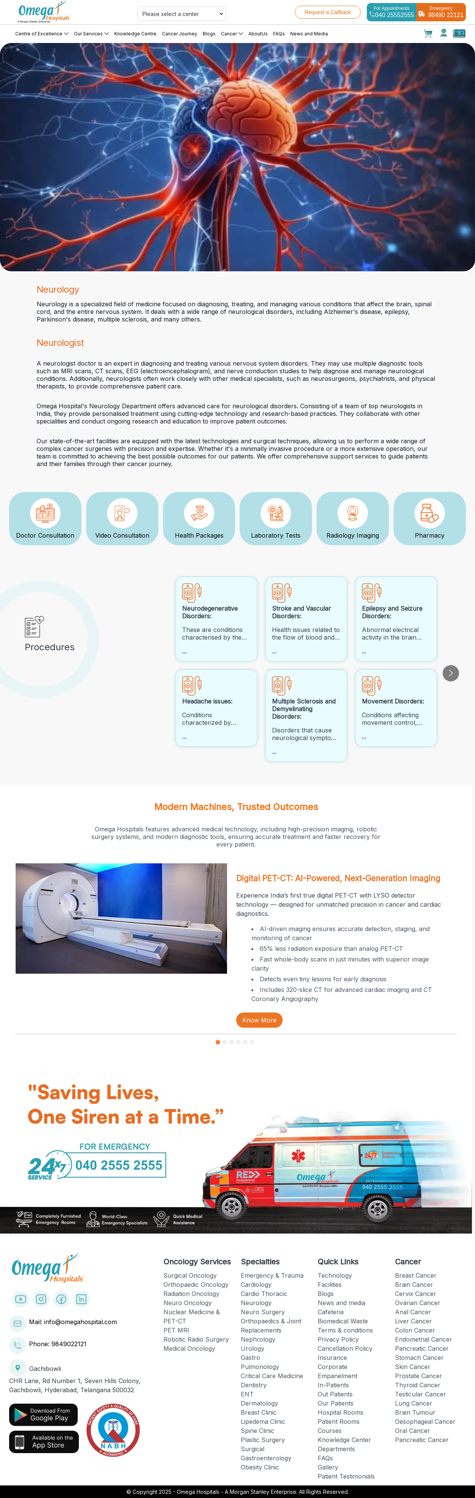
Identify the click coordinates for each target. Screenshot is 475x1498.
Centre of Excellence (42, 34)
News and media (341, 1303)
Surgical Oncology (190, 1275)
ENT (247, 1394)
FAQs (279, 34)
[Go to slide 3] (231, 1042)
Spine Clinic (257, 1430)
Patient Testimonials (346, 1476)
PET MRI (176, 1330)
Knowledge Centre (135, 34)
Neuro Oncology (187, 1303)
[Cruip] (65, 12)
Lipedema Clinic (263, 1421)
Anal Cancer (413, 1312)
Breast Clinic (259, 1412)
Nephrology (258, 1339)
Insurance (332, 1357)
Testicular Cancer (420, 1394)
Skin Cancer (412, 1367)
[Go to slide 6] (252, 1042)
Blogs (209, 34)
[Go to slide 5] (245, 1042)
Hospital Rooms (340, 1412)
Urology (252, 1348)
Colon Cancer (415, 1330)
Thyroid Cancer (417, 1385)
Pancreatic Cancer (422, 1348)
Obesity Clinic (260, 1467)
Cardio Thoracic (264, 1293)
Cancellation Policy (345, 1348)
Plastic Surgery (263, 1440)
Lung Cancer (413, 1403)
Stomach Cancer (419, 1357)
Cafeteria (331, 1312)
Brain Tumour (415, 1412)
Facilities (330, 1284)
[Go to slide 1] (218, 1042)
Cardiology (256, 1284)
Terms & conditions (345, 1330)
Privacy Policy (338, 1339)
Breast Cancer (416, 1275)
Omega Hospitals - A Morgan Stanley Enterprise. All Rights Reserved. (263, 1491)
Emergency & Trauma (272, 1275)
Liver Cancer (413, 1321)
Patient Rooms (339, 1421)
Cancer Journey (179, 34)
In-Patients (333, 1385)
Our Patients (335, 1403)
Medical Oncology (189, 1348)
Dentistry (254, 1385)
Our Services (91, 34)
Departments (336, 1449)
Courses (330, 1430)
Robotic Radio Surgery (196, 1339)
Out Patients (335, 1394)
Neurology (256, 1303)
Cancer (232, 34)
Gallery (328, 1467)
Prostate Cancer (418, 1376)
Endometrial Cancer (423, 1339)
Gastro (250, 1357)
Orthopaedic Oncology (196, 1284)
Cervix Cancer (415, 1293)
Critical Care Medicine (272, 1376)
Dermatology (259, 1403)
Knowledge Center (344, 1440)
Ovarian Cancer (417, 1303)
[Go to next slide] (451, 673)
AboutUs (258, 34)
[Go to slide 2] (224, 1042)
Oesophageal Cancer (425, 1421)
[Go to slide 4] (238, 1042)
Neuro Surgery (263, 1312)
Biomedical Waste (343, 1321)
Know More (259, 1020)
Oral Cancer (412, 1430)
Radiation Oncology (191, 1293)
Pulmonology (260, 1367)
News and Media (309, 34)
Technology (335, 1275)
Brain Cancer (414, 1284)
